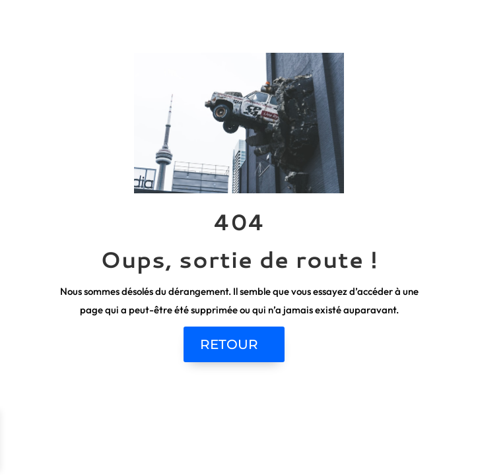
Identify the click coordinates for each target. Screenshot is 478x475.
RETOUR (229, 344)
